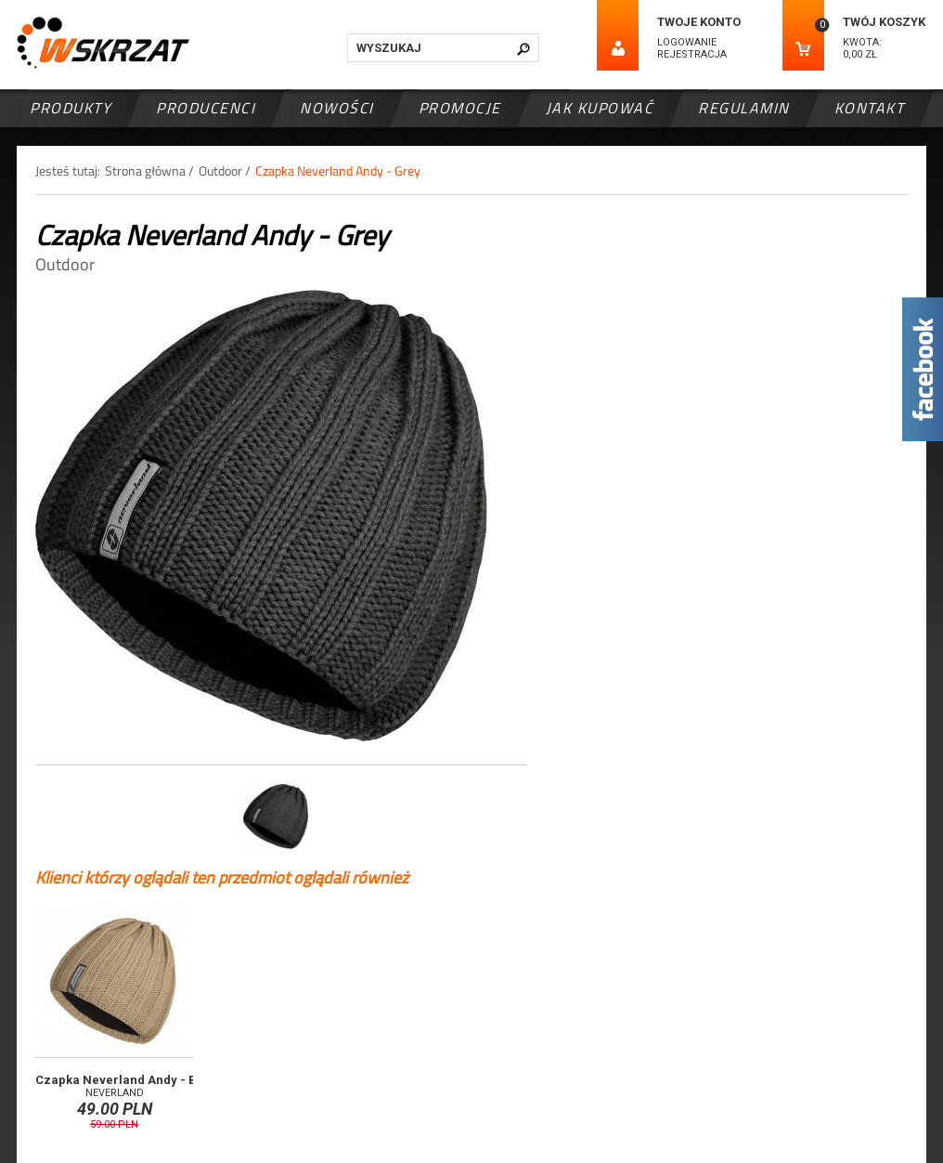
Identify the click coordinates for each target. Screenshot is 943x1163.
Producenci (205, 108)
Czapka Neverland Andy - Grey (337, 170)
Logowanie (687, 42)
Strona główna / (149, 170)
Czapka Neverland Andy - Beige (129, 1080)
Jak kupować (600, 108)
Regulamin (744, 108)
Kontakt (869, 108)
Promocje (460, 108)
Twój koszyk (884, 22)
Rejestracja (692, 54)
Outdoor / (225, 170)
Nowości (337, 108)
